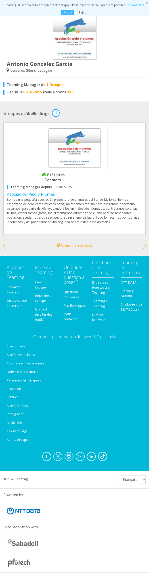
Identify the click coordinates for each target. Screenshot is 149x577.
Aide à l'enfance (18, 405)
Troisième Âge (17, 431)
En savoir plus (135, 5)
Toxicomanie (16, 346)
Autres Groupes (18, 439)
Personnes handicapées (24, 380)
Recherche (14, 422)
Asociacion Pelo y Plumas (31, 194)
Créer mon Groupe (74, 245)
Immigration (15, 414)
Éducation (14, 389)
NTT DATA (128, 282)
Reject (83, 12)
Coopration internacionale (25, 363)
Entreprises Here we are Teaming (101, 287)
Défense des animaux (22, 372)
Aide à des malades (21, 355)
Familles (13, 397)
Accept (67, 12)
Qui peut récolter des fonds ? (43, 314)
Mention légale (74, 305)
